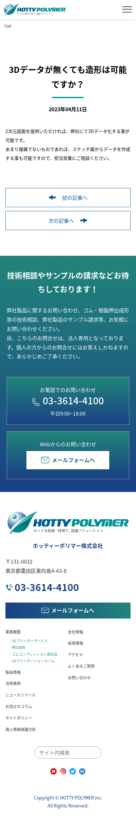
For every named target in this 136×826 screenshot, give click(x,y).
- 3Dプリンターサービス (29, 640)
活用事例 (13, 683)
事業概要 (13, 632)
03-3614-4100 (68, 400)
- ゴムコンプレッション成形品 (33, 654)
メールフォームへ (68, 460)
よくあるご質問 (81, 666)
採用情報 (75, 643)
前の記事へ (68, 197)
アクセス (75, 655)
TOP (8, 26)
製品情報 (13, 672)
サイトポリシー (18, 718)
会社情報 (75, 632)
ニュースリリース (20, 695)
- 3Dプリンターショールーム (32, 661)
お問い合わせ (79, 678)
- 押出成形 (18, 647)
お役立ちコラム (18, 706)
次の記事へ (68, 220)
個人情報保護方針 (20, 729)
